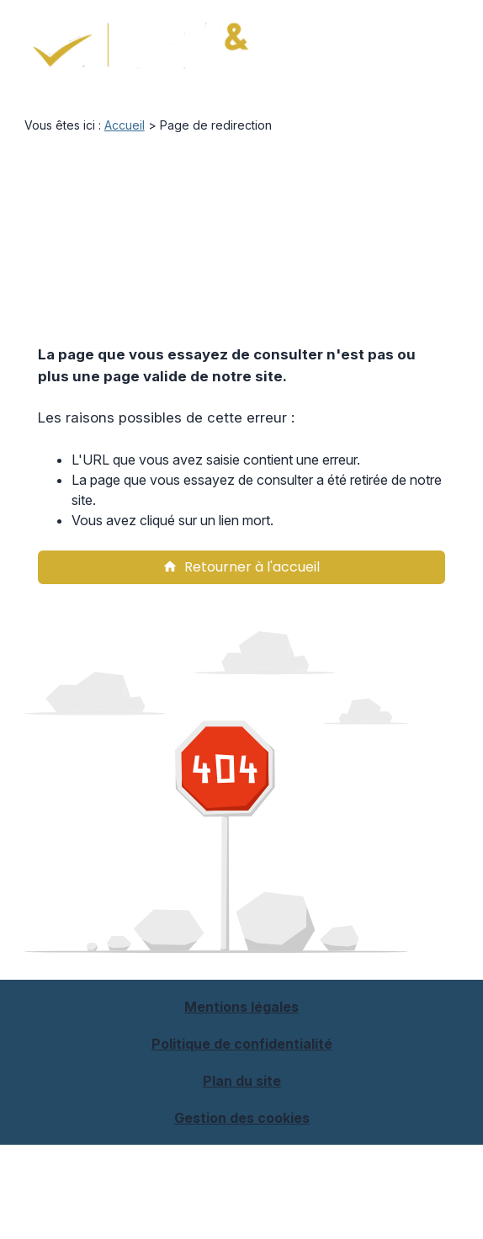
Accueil (124, 125)
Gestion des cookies (242, 1117)
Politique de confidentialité (241, 1043)
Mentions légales (241, 1006)
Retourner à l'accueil (241, 567)
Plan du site (242, 1080)
